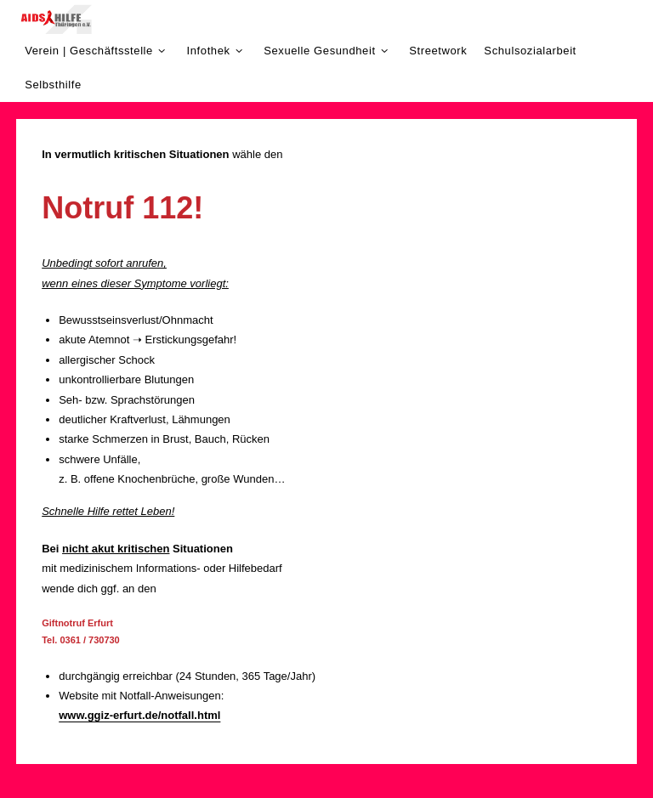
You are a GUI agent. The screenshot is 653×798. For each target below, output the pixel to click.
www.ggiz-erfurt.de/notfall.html (139, 715)
